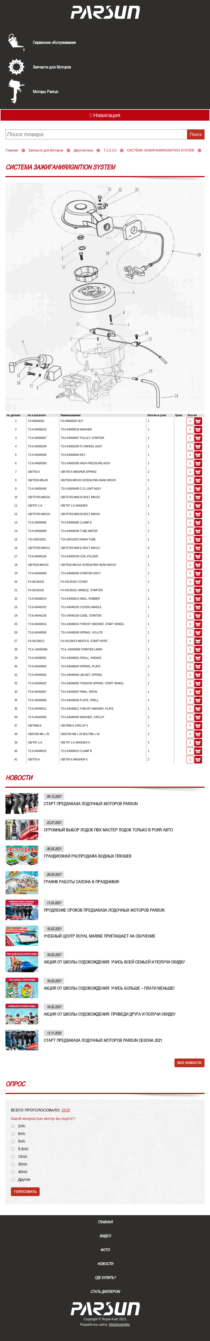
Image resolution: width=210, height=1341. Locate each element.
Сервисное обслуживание (54, 42)
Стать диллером (105, 1291)
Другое (24, 1180)
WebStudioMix (119, 1325)
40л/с (23, 1172)
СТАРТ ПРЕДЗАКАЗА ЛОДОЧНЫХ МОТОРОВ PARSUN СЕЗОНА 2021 (103, 1040)
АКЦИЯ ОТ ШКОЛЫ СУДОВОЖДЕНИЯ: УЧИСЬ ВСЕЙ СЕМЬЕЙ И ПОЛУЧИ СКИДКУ (114, 961)
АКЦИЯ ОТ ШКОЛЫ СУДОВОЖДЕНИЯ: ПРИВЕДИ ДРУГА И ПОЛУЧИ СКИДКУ (109, 1014)
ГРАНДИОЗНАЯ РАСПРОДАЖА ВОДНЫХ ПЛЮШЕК (88, 856)
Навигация (105, 115)
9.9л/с (23, 1149)
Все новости (189, 1063)
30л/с (23, 1164)
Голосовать (25, 1192)
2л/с (21, 1126)
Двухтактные (83, 150)
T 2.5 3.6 (110, 150)
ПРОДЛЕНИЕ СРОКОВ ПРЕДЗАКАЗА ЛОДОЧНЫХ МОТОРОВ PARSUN (104, 910)
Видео (105, 1236)
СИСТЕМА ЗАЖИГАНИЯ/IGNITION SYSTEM (160, 150)
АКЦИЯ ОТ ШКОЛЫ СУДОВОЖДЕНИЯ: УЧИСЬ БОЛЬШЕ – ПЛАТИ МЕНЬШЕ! (109, 988)
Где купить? (105, 1277)
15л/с (23, 1157)
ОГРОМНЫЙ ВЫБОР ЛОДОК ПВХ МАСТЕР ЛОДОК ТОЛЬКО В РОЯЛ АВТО (108, 829)
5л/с (21, 1141)
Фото (105, 1250)
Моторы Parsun (45, 91)
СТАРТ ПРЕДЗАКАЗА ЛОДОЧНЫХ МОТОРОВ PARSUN (91, 803)
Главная (11, 150)
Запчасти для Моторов (52, 66)
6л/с (21, 1134)
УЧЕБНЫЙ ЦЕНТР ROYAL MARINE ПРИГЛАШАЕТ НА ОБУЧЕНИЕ (99, 935)
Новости (105, 1264)
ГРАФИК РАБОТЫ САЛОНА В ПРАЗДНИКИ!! (81, 881)
